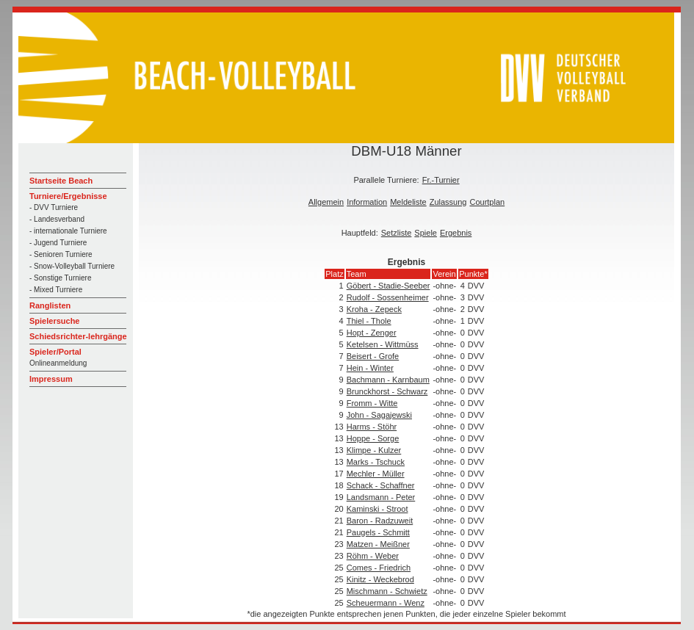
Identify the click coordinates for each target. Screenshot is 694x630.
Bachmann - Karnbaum (388, 379)
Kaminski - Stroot (377, 508)
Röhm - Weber (373, 555)
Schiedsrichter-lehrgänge (78, 336)
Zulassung (448, 202)
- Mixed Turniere (55, 290)
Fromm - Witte (372, 403)
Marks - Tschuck (376, 461)
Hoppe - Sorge (373, 438)
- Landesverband (56, 219)
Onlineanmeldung (58, 363)
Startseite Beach (61, 180)
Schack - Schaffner (381, 485)
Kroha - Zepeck (374, 309)
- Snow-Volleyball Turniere (72, 266)
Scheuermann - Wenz (385, 602)
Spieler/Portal (55, 351)
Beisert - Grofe (373, 356)
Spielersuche (54, 320)
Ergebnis (455, 232)
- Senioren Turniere (61, 254)
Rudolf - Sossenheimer (388, 297)
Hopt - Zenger (372, 332)
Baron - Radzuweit (380, 520)
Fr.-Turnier (441, 179)
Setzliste (396, 232)
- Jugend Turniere (58, 243)
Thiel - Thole (369, 320)
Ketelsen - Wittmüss (383, 344)
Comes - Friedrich (379, 567)
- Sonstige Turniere (60, 278)
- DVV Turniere (53, 207)
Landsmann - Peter (381, 497)
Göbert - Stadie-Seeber (388, 285)
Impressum (51, 378)
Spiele (425, 232)
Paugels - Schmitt (378, 532)
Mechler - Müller (376, 473)
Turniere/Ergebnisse (68, 196)
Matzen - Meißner (378, 544)
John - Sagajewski (379, 414)
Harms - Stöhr (372, 426)
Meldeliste (408, 202)
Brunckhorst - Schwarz (387, 391)
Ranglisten (50, 305)
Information (367, 202)
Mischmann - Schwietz (387, 591)
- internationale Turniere (68, 231)
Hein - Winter (370, 367)
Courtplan (487, 202)
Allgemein (326, 202)
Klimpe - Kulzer (374, 450)
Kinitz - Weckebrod (380, 579)
